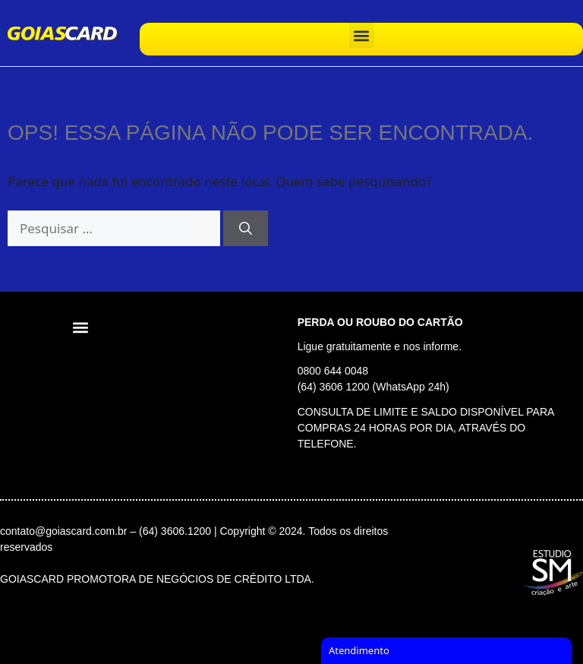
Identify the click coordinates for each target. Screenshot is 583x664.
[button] (361, 35)
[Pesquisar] (245, 228)
